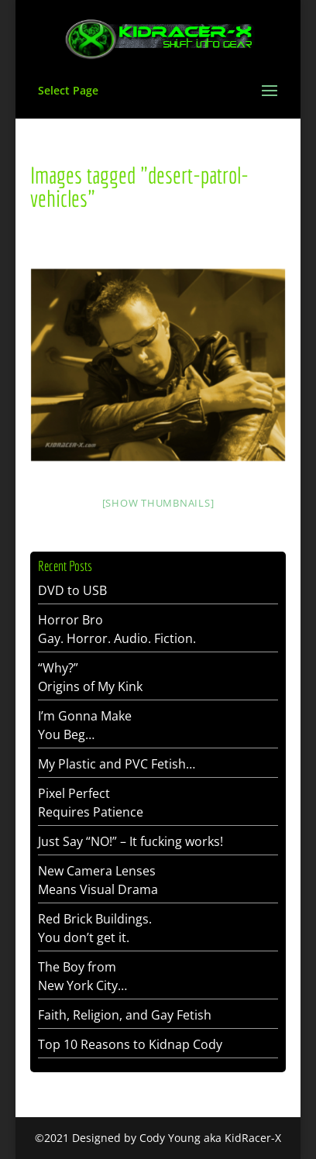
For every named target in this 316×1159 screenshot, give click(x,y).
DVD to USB (72, 590)
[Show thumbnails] (158, 503)
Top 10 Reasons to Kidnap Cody (130, 1044)
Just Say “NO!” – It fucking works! (130, 841)
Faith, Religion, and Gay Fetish (124, 1014)
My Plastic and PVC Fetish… (116, 763)
